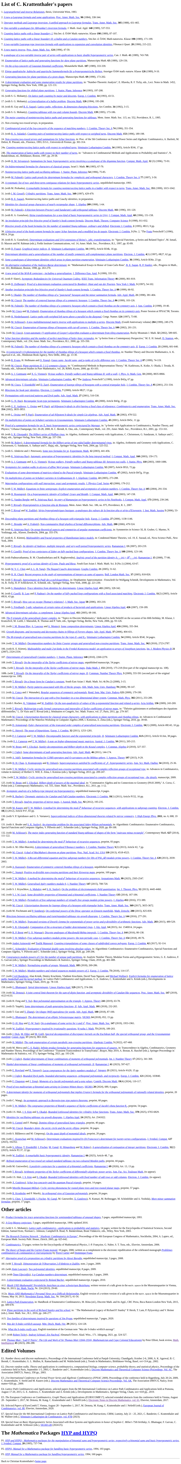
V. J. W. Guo (18, 894)
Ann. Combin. (145, 305)
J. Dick (16, 1034)
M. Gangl (53, 1147)
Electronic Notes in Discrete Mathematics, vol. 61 (114, 1400)
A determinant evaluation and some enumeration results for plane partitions (43, 82)
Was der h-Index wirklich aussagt (24, 1324)
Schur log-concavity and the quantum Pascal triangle (54, 1182)
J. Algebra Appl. (71, 1117)
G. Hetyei (17, 730)
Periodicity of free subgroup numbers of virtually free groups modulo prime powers (69, 900)
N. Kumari (94, 1198)
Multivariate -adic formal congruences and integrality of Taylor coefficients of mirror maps (71, 708)
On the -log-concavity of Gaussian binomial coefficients (34, 66)
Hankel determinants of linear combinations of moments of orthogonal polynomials (65, 1059)
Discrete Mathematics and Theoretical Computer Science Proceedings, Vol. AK (91, 1380)
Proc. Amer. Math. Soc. (68, 17)
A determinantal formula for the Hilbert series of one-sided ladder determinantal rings (67, 442)
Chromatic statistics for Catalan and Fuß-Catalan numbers (55, 796)
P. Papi (45, 406)
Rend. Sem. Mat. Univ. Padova (104, 692)
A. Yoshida (143, 1198)
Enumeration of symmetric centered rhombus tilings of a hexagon (60, 867)
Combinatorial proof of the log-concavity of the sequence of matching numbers (45, 128)
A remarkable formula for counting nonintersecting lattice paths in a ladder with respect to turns (75, 188)
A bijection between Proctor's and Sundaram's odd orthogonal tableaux (60, 209)
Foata (149, 231)
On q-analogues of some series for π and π (63, 1023)
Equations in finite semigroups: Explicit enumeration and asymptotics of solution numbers (72, 488)
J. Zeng (33, 1081)
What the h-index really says (22, 1329)
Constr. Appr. (18, 1037)
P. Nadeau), (40, 593)
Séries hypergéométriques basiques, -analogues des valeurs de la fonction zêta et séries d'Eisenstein (90, 510)
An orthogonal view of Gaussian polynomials (65, 1193)
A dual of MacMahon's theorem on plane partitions (50, 852)
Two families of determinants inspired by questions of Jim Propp (39, 1318)
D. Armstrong (19, 725)
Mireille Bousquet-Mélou (25, 1188)
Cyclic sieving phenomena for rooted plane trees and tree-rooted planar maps (79, 1188)
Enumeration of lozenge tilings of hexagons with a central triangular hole (87, 384)
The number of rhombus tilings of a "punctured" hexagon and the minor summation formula (69, 295)
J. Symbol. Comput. (157, 1139)
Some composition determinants (77, 626)
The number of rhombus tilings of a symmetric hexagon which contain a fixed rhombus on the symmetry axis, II (81, 346)
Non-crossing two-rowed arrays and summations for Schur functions (40, 139)
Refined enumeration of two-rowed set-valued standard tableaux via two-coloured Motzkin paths (55, 1161)
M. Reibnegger (108, 1198)
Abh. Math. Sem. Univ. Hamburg (99, 687)
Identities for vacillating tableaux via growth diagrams (34, 1117)
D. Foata (15, 248)
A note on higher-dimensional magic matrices (70, 741)
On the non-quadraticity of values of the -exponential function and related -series (97, 703)
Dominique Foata (83, 1253)
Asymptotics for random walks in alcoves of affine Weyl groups (37, 467)
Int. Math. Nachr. (25, 1288)
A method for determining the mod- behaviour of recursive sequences (63, 878)
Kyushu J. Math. (86, 1028)
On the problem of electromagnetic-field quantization (88, 889)
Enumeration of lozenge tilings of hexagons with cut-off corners (55, 327)
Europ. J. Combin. (87, 96)
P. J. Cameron (19, 736)
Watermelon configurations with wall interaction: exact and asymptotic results (45, 483)
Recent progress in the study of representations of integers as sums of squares (64, 574)
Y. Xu (28, 1001)
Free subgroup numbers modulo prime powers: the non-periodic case (62, 938)
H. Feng (16, 1001)
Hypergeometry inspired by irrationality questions (50, 1028)
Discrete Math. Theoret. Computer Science (106, 220)
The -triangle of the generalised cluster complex (31, 618)
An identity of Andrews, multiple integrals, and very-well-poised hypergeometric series (67, 546)
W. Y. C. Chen (18, 569)
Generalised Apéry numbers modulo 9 (46, 883)
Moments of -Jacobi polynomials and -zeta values (65, 1081)
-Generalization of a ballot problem (47, 101)
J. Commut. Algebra (116, 746)
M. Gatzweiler (65, 1198)
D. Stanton (167, 338)
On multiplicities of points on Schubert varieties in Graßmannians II (40, 478)
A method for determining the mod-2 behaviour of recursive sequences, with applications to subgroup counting (100, 808)
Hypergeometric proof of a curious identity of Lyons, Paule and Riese (40, 563)
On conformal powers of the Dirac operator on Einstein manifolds (79, 911)
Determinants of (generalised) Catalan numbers (30, 657)
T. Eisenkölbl (28, 384)
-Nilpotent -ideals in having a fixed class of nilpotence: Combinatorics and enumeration (100, 406)
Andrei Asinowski (21, 943)
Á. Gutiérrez (18, 1182)
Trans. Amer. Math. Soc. (104, 22)
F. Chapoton (18, 1081)
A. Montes (53, 626)
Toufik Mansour (44, 943)
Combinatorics (13, 1244)
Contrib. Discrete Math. (105, 1081)
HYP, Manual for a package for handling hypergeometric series (44, 1454)
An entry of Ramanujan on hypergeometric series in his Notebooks (88, 499)
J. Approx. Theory (115, 757)
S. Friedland (17, 607)
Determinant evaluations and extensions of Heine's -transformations (69, 239)
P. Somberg (38, 911)
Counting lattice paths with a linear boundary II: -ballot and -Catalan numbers (45, 39)
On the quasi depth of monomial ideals (66, 1133)
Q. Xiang (44, 360)
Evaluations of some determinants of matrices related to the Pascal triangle (43, 472)
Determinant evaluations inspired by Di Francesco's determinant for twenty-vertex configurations (96, 1139)
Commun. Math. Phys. (119, 697)
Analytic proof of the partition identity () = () (106, 557)
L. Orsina (32, 406)
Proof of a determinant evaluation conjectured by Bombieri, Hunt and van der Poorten (71, 284)
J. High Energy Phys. (146, 816)
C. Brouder (16, 524)
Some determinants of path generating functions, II (51, 1006)
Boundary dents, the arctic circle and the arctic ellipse (51, 1128)
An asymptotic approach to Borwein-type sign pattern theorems (55, 1100)
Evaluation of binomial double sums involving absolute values (59, 948)
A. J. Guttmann (19, 374)
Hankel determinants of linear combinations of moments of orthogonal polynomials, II (50, 1064)
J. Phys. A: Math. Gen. (130, 374)
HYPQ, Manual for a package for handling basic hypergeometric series (48, 1448)
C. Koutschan (19, 1139)
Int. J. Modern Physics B (159, 648)
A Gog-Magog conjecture (19, 1222)
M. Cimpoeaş (37, 1133)
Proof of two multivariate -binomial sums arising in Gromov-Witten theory (44, 1086)
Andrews (86, 379)
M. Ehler (25, 1034)
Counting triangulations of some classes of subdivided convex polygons (90, 943)
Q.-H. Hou (17, 1023)
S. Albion (17, 1147)
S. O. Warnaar (35, 932)
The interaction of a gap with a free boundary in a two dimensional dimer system (65, 697)
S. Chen (16, 1198)
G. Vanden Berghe (20, 499)
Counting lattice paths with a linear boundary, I (28, 33)
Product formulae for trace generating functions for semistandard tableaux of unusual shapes (53, 1217)
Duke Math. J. (93, 668)
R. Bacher (17, 796)
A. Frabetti (32, 524)
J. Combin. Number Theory (100, 847)
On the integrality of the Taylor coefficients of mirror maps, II (56, 673)
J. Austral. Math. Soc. (71, 802)
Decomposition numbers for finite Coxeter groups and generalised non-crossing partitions (73, 643)
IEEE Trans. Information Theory (98, 278)
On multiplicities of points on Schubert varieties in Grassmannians (39, 420)
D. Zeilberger (18, 284)
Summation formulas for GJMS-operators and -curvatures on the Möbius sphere (63, 757)
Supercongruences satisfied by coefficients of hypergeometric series (96, 763)
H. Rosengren (18, 494)
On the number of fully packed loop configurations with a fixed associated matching (89, 593)
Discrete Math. (74, 101)
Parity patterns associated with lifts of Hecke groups (54, 687)
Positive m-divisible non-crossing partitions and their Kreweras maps (59, 872)
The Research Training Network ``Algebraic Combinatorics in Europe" (42, 1236)
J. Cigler (16, 752)
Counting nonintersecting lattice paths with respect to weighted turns (41, 147)
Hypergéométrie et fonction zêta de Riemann (45, 505)
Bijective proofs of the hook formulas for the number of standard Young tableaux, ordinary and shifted (57, 226)
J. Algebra (81, 204)
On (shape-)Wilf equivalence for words (55, 1011)
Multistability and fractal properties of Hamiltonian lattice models (60, 537)
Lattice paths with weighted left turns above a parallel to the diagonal (66, 316)
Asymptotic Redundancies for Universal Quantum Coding (51, 278)
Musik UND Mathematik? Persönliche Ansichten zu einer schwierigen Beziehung (48, 1285)
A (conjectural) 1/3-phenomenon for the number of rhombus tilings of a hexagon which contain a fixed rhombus (63, 352)
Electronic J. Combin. (121, 226)
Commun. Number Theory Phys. (105, 673)
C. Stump (17, 872)
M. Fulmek (16, 177)
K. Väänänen (29, 703)
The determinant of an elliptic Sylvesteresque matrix (54, 1017)
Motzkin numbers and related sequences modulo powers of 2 (58, 970)
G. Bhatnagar (19, 987)
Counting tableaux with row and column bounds (52, 112)
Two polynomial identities (42, 1269)
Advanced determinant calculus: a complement (29, 612)
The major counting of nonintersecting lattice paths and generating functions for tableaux (50, 117)
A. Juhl (16, 757)
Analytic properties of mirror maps (41, 802)
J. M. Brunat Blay (21, 626)
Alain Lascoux (18, 1269)
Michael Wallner (118, 976)
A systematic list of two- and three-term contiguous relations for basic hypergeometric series (52, 182)
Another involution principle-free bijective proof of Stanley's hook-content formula (47, 289)
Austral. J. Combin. (105, 741)
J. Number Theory (76, 883)
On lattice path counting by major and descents (52, 96)
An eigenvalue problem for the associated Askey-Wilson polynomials (77, 824)
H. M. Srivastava (19, 161)
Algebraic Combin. (103, 1042)
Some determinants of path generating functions (47, 752)
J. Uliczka (32, 746)
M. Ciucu (16, 300)
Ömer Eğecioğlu (21, 1274)
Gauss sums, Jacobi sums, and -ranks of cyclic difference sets (83, 360)
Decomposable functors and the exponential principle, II (75, 736)
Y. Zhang (28, 1011)
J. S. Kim (27, 1112)
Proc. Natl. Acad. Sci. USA (91, 852)
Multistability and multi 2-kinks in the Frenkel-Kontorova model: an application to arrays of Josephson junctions (86, 648)
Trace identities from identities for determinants (51, 588)
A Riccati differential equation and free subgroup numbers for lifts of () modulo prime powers (78, 858)
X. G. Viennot (38, 374)
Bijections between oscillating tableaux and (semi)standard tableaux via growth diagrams (52, 916)
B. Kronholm (19, 1193)
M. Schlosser (17, 322)
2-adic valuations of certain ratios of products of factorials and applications (64, 607)
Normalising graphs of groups (42, 965)
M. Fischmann (19, 911)
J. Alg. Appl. (100, 927)
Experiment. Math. (79, 451)
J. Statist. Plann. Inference (69, 90)
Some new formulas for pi (56, 451)
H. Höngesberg (67, 1147)
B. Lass (26, 593)
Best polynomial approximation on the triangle (57, 1001)
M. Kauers (17, 808)
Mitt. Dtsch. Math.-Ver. (54, 1324)
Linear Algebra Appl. (88, 588)
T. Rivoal (15, 505)
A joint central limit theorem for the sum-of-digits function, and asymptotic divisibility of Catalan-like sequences (83, 992)
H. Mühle (17, 1042)
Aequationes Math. (110, 878)
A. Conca (17, 692)
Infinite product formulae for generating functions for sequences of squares (79, 1047)
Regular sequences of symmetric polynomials (64, 692)
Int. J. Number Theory (120, 1059)
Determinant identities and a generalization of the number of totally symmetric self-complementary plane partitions (64, 254)
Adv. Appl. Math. (126, 295)
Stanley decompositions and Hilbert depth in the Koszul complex (72, 746)
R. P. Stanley (145, 265)
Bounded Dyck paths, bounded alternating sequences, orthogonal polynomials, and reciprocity (71, 1076)
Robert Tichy (19, 1334)
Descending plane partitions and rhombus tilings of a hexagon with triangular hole (47, 518)
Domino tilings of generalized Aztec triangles (62, 1122)
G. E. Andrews (18, 406)
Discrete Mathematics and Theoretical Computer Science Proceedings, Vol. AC (132, 1369)
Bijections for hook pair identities (22, 390)
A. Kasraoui (18, 867)
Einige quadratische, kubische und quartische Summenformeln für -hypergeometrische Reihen (53, 71)
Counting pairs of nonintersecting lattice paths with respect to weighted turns (66, 133)
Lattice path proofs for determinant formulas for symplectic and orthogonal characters (68, 177)
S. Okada (15, 295)
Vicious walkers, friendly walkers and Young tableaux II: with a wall (82, 374)
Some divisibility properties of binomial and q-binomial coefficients (61, 894)
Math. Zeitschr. (122, 911)
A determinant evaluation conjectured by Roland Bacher (35, 1280)
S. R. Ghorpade (19, 434)
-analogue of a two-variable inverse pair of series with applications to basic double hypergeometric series (58, 55)
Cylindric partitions (36, 193)
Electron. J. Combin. (134, 254)
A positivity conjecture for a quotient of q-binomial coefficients (61, 1166)
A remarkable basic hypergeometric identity (47, 1155)
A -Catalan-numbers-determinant (49, 1274)
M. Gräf (39, 1034)
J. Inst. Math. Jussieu (153, 510)
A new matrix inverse (14, 49)
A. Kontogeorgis (33, 763)
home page (40, 1461)
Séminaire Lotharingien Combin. (94, 147)
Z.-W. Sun (33, 1023)
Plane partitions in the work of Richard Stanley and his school (38, 1310)
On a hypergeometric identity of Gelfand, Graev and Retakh (57, 494)
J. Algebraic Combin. (87, 478)
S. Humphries (18, 588)
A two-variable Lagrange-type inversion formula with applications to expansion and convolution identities (58, 44)
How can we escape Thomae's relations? (43, 601)
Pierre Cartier (63, 1253)
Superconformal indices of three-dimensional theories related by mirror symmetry (92, 816)
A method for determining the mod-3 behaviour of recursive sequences (63, 841)
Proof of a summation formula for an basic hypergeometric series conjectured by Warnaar (52, 425)
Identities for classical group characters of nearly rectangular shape (40, 204)
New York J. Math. (126, 284)
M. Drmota (18, 992)
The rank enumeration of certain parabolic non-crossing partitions (58, 1042)
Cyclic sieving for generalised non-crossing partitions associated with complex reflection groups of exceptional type (86, 769)
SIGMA (86, 1017)
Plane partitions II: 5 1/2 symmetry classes (45, 365)
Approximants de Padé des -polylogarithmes (46, 580)
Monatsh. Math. (67, 965)
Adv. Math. (107, 524)
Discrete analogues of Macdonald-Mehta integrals (70, 932)
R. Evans (15, 360)
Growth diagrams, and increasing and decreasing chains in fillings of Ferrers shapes (49, 631)
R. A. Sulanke (18, 133)
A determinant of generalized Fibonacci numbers (60, 847)
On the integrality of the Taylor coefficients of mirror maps (54, 662)
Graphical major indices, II (36, 248)
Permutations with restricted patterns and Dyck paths (32, 395)
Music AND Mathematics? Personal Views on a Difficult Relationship (43, 1293)
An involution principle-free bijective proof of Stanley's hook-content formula (44, 220)
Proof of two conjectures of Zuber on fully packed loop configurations (58, 551)
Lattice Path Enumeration (20, 1302)
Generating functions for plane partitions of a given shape (34, 76)
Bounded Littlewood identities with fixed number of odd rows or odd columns (87, 1177)
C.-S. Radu (33, 1047)
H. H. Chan (17, 574)
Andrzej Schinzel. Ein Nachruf (43, 1334)
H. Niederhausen (19, 316)
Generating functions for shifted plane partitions (30, 90)
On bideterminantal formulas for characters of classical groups (37, 166)
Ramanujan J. (119, 546)
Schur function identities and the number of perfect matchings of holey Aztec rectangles (49, 338)
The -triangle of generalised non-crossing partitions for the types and (45, 637)
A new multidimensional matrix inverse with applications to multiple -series (66, 322)
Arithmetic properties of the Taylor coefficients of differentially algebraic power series (68, 1171)
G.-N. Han (16, 401)
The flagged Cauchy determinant (63, 569)
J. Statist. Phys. (134, 461)
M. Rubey (16, 442)
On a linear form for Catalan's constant (44, 681)
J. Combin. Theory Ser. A (99, 128)
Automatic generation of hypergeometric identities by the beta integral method (70, 456)
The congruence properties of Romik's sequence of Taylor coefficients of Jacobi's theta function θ (77, 1105)
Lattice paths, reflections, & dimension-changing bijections (68, 106)
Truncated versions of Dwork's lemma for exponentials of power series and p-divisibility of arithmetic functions (84, 921)
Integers (102, 1070)
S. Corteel (17, 1122)
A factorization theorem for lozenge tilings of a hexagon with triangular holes (63, 905)
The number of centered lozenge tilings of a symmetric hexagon (55, 300)
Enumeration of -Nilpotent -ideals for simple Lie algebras (66, 414)
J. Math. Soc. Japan (75, 601)
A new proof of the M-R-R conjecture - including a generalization (38, 273)
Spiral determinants (38, 987)
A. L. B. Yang (37, 569)
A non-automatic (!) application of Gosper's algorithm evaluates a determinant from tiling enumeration (76, 333)
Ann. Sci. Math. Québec (146, 763)
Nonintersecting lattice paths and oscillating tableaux (32, 172)
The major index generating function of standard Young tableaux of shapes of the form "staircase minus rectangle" (86, 832)
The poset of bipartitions (36, 730)
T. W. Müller (17, 488)
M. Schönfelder (125, 1198)
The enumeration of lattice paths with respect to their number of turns (41, 153)
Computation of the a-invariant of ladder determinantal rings (61, 927)
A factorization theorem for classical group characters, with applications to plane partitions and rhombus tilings (81, 717)
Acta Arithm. (147, 703)
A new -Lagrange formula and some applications (29, 17)
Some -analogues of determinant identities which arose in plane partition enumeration (49, 259)
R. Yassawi (35, 1070)
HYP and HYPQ (79, 1433)
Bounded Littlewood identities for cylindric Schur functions (78, 1112)
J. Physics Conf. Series (97, 483)
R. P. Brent (17, 932)
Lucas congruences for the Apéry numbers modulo (70, 1070)
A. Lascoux (37, 626)
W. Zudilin (30, 510)
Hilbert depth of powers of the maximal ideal (62, 782)
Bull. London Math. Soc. (117, 574)
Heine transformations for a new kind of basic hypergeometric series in (68, 215)
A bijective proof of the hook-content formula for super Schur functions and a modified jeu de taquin (56, 231)
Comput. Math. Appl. (137, 161)
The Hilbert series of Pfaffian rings (47, 434)
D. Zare (44, 384)
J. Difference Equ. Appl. (85, 273)
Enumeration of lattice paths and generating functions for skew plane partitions (45, 60)
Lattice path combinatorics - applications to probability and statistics (64, 1228)
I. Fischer (43, 1147)
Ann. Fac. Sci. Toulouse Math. (128, 1171)
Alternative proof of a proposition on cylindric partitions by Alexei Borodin (44, 1258)
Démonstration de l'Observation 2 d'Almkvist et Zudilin (51, 1263)
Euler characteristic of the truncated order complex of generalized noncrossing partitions (74, 725)
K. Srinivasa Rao (19, 456)
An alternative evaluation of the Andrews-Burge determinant (36, 265)
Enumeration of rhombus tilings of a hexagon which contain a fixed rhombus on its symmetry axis (90, 311)
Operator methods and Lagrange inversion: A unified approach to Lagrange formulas (47, 22)
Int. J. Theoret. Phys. (127, 889)
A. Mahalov (36, 889)
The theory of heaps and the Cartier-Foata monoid (31, 1250)
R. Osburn (52, 763)
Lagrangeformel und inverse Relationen (24, 12)
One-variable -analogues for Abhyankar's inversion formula (35, 28)
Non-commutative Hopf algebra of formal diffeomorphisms (70, 524)
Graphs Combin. (89, 569)
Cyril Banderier (20, 976)
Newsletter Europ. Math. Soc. (40, 1296)
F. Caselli (16, 551)
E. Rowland (18, 1070)
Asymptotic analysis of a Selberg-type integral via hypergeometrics (40, 791)
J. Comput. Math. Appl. (121, 215)
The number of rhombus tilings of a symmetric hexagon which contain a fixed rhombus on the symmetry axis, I (80, 305)
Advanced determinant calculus (21, 379)
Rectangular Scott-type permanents (42, 401)
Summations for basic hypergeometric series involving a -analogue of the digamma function (78, 161)
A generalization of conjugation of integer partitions (119, 1147)
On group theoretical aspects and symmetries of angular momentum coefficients (71, 529)
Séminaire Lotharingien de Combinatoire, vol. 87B (46, 1416)
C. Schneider (19, 948)
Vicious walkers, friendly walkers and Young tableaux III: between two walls (87, 461)
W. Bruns (17, 746)
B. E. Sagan (29, 106)
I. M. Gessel (17, 193)
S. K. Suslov (33, 824)
